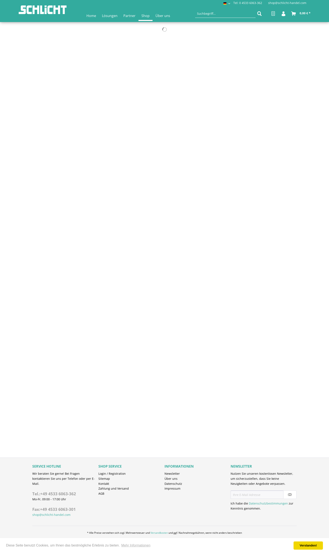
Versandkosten (159, 533)
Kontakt (103, 484)
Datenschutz (173, 484)
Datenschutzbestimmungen (268, 503)
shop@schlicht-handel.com (287, 3)
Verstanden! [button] (308, 545)
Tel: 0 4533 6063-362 (247, 3)
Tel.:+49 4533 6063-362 (54, 494)
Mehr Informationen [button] (135, 545)
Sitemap (104, 479)
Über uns (171, 479)
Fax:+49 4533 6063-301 (54, 509)
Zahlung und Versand (113, 488)
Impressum (172, 488)
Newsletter (172, 474)
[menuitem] (225, 13)
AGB (101, 493)
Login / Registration (112, 474)
